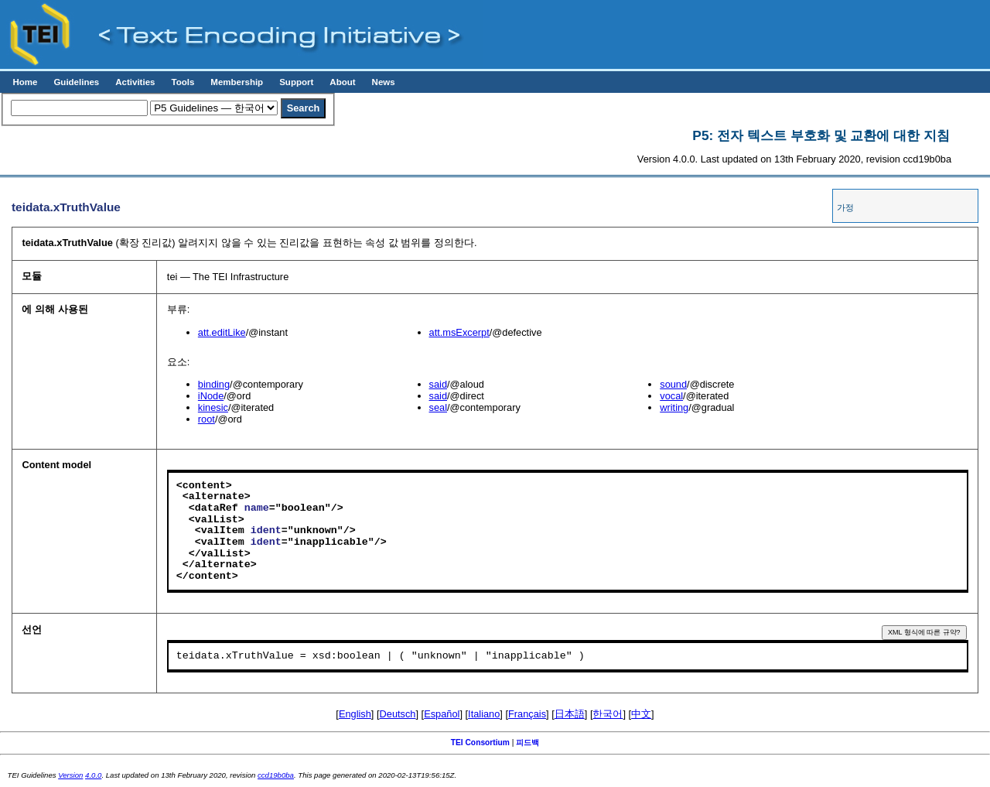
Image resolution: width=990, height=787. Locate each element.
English (355, 714)
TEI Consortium (480, 742)
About (342, 82)
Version (70, 775)
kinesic (213, 407)
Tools (182, 82)
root (206, 419)
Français (527, 714)
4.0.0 (93, 775)
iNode (211, 396)
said (438, 384)
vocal (671, 396)
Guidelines (76, 82)
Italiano (484, 714)
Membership (236, 82)
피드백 (527, 742)
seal (438, 407)
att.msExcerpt (459, 332)
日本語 (570, 714)
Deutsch (398, 714)
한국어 (607, 714)
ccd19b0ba (276, 775)
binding (214, 384)
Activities (135, 82)
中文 (641, 714)
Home (24, 82)
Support (296, 82)
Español (441, 714)
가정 (845, 207)
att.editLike (222, 332)
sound (673, 384)
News (383, 82)
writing (674, 407)
